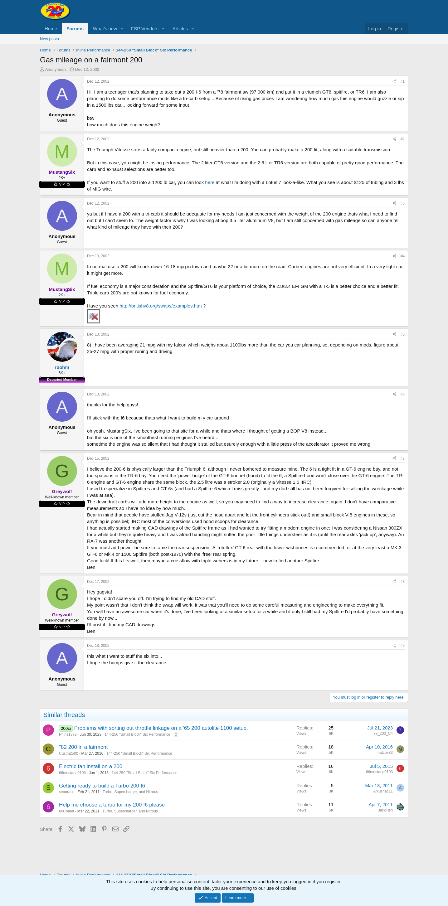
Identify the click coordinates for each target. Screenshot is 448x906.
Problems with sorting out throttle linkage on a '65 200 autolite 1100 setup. (161, 728)
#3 (403, 203)
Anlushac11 (383, 791)
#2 (403, 139)
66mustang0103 (72, 773)
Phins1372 (68, 734)
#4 (403, 256)
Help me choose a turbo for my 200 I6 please (112, 805)
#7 (403, 458)
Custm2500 (68, 753)
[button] (122, 28)
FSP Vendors (144, 28)
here (209, 182)
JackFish (385, 810)
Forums (75, 28)
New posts (49, 38)
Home (51, 28)
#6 (403, 394)
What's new (105, 28)
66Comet (66, 811)
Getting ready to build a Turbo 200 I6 (102, 786)
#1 (403, 81)
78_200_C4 (383, 733)
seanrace (66, 792)
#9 (403, 645)
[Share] (394, 81)
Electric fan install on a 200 (90, 766)
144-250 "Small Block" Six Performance (137, 734)
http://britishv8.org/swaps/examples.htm (160, 305)
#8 (403, 581)
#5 (403, 334)
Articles (180, 28)
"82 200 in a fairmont (83, 747)
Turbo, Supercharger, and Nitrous (130, 792)
